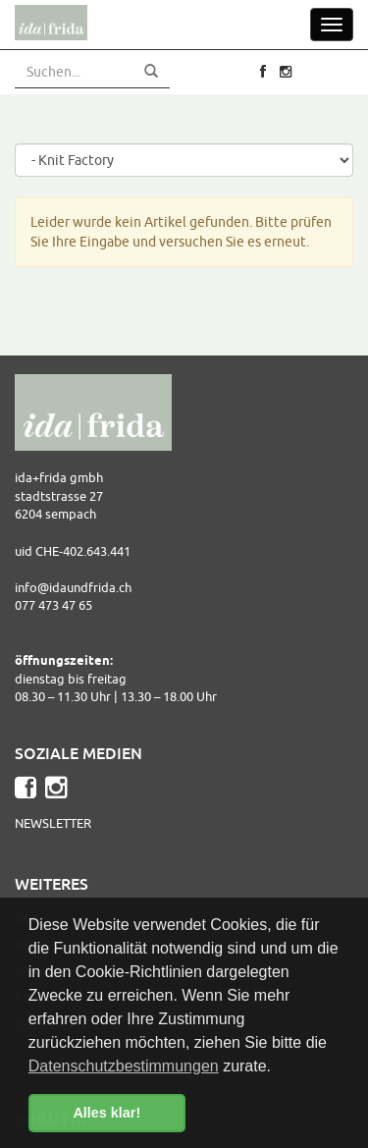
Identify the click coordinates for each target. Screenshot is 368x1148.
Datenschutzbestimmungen (123, 1066)
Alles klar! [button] (106, 1113)
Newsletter (53, 823)
